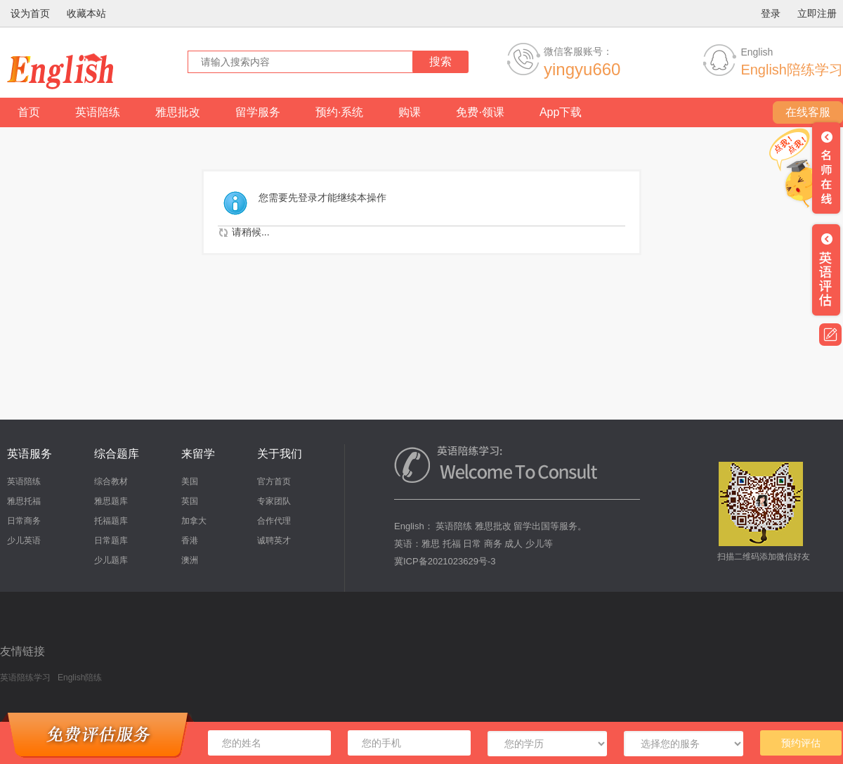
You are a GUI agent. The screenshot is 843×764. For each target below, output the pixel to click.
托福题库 (111, 521)
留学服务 (257, 112)
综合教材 (111, 481)
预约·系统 (339, 112)
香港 (189, 540)
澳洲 (189, 560)
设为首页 (30, 13)
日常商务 (24, 521)
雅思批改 (177, 112)
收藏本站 (86, 13)
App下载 (561, 112)
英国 (189, 501)
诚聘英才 (274, 540)
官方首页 (274, 481)
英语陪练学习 (25, 677)
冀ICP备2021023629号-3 (445, 561)
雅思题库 (111, 501)
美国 (189, 481)
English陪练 (80, 677)
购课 (409, 112)
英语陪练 (97, 112)
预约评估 (801, 743)
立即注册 (817, 13)
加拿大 (194, 521)
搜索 (440, 61)
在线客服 (807, 112)
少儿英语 (24, 540)
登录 (770, 13)
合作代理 (274, 521)
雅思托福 (24, 501)
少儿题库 (111, 560)
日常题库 (111, 540)
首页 (29, 112)
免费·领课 (480, 112)
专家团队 (274, 501)
